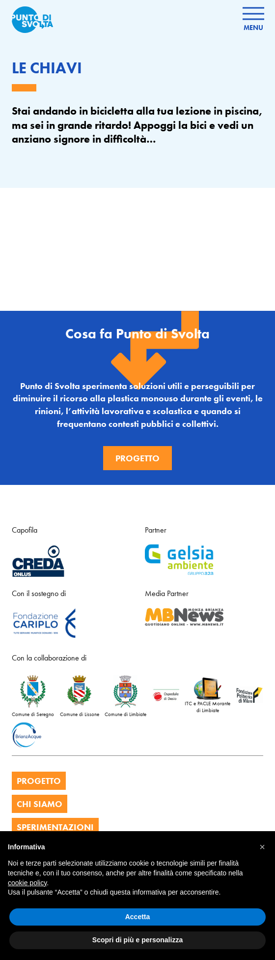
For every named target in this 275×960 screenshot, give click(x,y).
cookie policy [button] (27, 883)
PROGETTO (39, 780)
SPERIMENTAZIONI (55, 827)
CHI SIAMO (39, 804)
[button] (262, 847)
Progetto (137, 458)
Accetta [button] (137, 917)
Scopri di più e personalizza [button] (137, 940)
